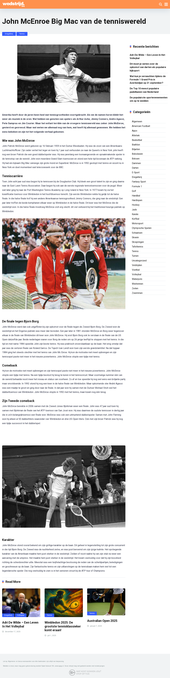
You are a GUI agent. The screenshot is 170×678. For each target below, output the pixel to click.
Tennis (22, 34)
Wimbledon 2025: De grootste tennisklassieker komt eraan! (63, 626)
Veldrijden (137, 265)
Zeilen (135, 288)
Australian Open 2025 (102, 621)
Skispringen (138, 242)
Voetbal (136, 269)
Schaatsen (137, 232)
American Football (141, 126)
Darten (135, 167)
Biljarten (136, 149)
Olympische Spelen (141, 228)
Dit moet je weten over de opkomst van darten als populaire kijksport (148, 67)
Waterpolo (137, 279)
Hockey (136, 204)
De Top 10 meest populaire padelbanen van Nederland (144, 90)
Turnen (135, 255)
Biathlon (136, 144)
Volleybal (20, 615)
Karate (135, 214)
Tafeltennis (137, 246)
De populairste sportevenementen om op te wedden (148, 99)
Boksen (136, 158)
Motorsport (137, 223)
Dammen (136, 163)
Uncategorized (139, 260)
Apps (134, 130)
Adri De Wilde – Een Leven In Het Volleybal (20, 624)
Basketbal (137, 140)
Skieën (135, 237)
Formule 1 (137, 186)
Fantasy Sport (139, 181)
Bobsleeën (137, 154)
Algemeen (137, 121)
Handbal (136, 195)
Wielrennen (137, 283)
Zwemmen (137, 293)
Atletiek (136, 135)
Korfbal (135, 218)
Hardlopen (137, 200)
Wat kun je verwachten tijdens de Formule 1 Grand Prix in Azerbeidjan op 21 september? (148, 79)
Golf (134, 191)
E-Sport (136, 172)
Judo (134, 209)
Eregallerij (9, 34)
